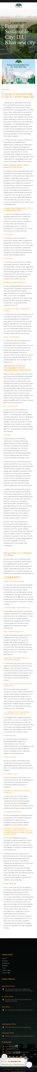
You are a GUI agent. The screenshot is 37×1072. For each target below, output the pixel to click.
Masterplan (6, 963)
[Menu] (34, 6)
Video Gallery (6, 970)
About (4, 958)
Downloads (6, 973)
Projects (5, 961)
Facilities (5, 965)
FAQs (4, 968)
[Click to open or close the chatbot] (29, 1065)
